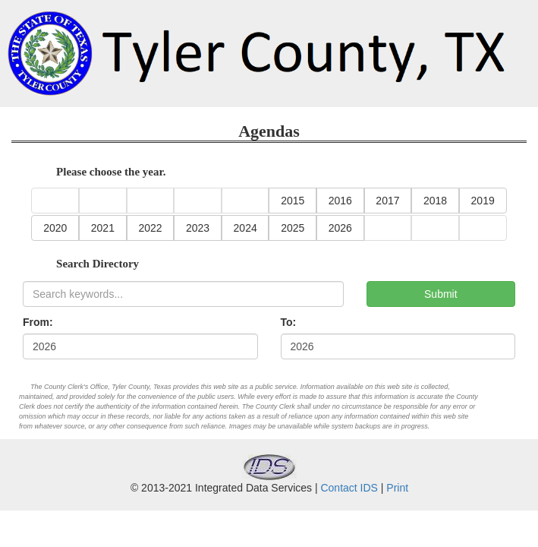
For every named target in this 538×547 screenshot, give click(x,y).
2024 (245, 228)
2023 (197, 228)
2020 (55, 228)
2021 (103, 228)
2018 (435, 200)
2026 (340, 228)
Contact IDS (348, 488)
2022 (150, 228)
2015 (292, 200)
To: (289, 322)
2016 (340, 200)
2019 (483, 200)
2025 (292, 228)
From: (38, 322)
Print (397, 488)
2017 (387, 200)
